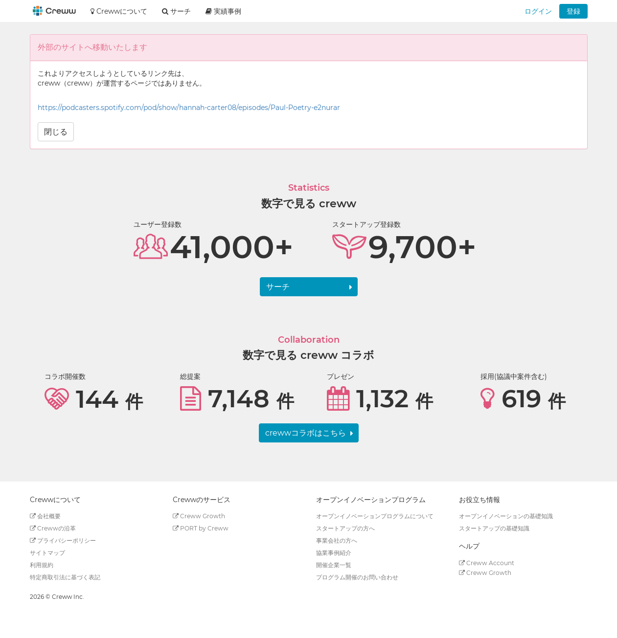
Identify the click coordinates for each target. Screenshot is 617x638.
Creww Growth (199, 516)
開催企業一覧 (333, 565)
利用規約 (41, 565)
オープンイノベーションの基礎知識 (506, 516)
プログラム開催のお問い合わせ (357, 577)
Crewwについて (119, 11)
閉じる (56, 131)
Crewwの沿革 (53, 528)
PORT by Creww (201, 528)
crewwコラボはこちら (305, 433)
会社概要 (45, 516)
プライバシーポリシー (63, 540)
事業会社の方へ (336, 540)
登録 (573, 11)
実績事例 (223, 11)
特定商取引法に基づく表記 (65, 577)
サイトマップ (47, 552)
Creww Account (486, 563)
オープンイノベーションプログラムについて (375, 516)
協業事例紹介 (333, 552)
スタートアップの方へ (345, 528)
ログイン (538, 11)
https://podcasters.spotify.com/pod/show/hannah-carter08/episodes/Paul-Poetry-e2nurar (189, 107)
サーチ (278, 286)
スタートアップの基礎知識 (494, 528)
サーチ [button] (176, 11)
